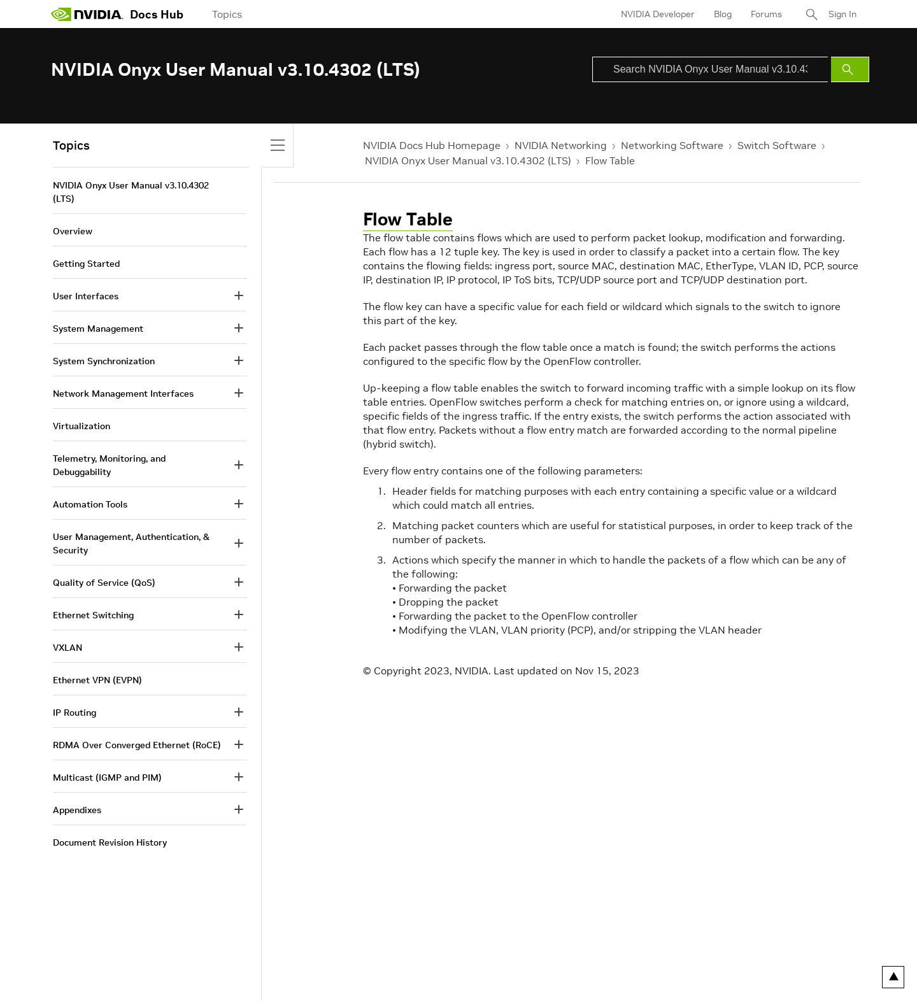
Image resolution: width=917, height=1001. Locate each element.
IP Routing (74, 712)
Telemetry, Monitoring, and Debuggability (109, 465)
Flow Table (610, 160)
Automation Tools (90, 504)
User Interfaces (85, 296)
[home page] (87, 14)
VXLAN (67, 647)
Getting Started (86, 263)
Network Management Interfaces (123, 393)
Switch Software (776, 145)
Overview (72, 231)
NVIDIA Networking (561, 145)
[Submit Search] (850, 69)
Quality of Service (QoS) (104, 582)
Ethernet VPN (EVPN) (97, 680)
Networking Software (672, 145)
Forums (766, 14)
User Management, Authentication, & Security (131, 543)
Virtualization (81, 426)
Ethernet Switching (93, 615)
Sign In (842, 14)
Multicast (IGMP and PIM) (107, 777)
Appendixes (77, 810)
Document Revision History (110, 842)
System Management (98, 328)
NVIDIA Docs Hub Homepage (432, 145)
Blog (723, 14)
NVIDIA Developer (658, 14)
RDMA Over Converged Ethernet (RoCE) (137, 745)
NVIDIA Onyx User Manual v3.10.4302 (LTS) (468, 160)
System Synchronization (104, 361)
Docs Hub (156, 14)
